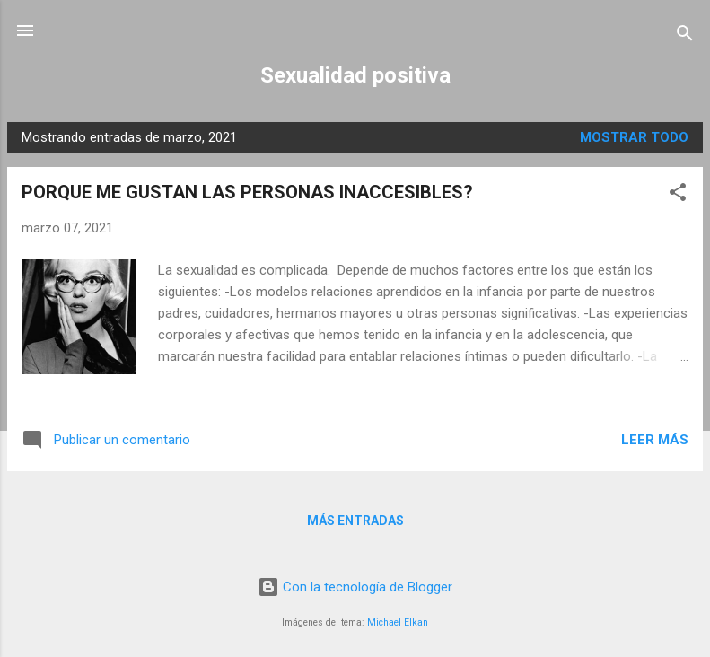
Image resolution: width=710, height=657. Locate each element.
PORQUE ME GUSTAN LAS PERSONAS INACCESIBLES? (247, 192)
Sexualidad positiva (355, 75)
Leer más (654, 440)
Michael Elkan (397, 622)
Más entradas (355, 520)
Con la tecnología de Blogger (355, 587)
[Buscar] (685, 36)
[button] (677, 195)
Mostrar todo (634, 137)
